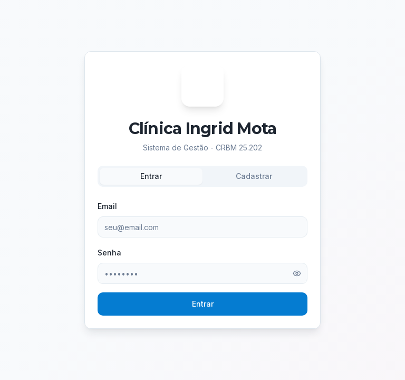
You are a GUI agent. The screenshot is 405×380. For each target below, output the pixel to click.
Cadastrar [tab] (254, 176)
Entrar (203, 303)
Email (107, 206)
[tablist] (202, 176)
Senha (109, 252)
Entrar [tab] (151, 176)
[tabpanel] (202, 258)
